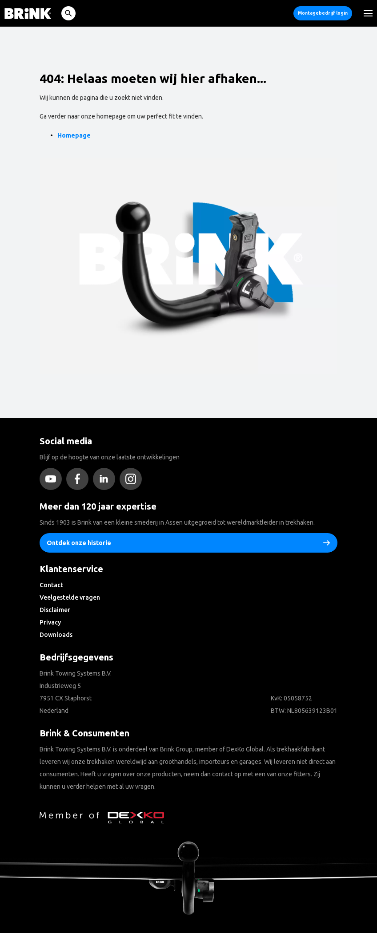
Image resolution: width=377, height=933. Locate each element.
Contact (51, 585)
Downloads (56, 634)
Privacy (50, 622)
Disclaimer (55, 609)
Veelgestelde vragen (70, 597)
